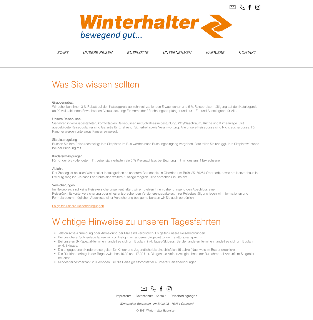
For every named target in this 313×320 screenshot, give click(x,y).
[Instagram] (258, 7)
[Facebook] (249, 7)
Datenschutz (144, 296)
